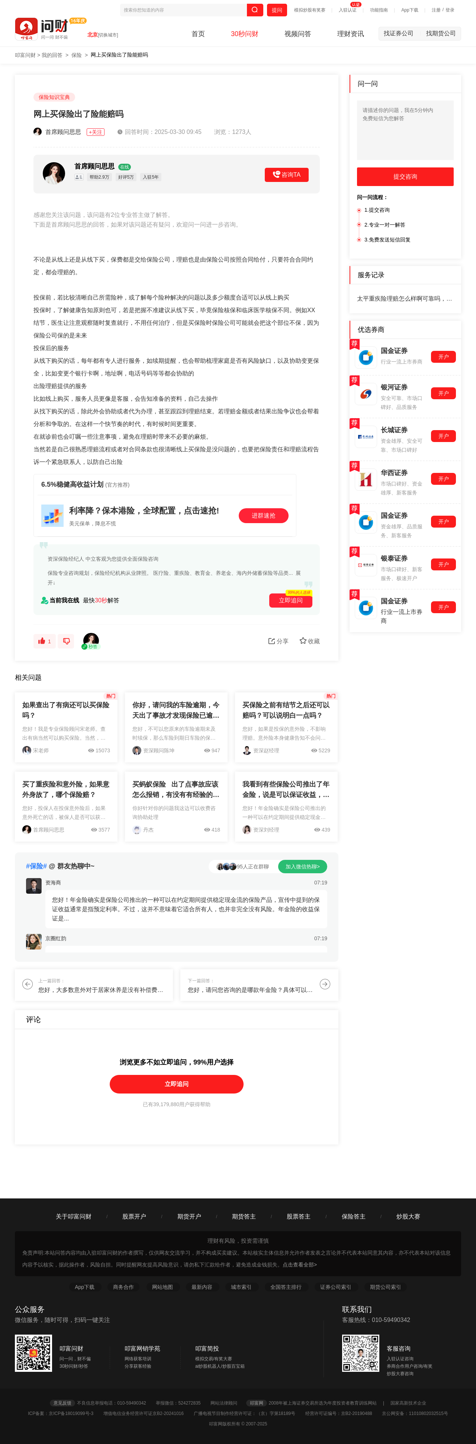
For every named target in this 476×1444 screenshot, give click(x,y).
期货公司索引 (385, 1287)
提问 (277, 10)
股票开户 (134, 1216)
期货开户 (189, 1216)
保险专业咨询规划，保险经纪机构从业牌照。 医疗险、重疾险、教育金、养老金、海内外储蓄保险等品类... (170, 573)
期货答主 (244, 1216)
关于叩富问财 (73, 1216)
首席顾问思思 (69, 132)
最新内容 (203, 1287)
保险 (76, 55)
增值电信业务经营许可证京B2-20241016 (147, 1413)
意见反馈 (62, 1403)
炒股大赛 (408, 1216)
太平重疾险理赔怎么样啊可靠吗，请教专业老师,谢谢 (405, 298)
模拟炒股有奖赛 (309, 10)
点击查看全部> (300, 1265)
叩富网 (256, 1403)
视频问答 (297, 34)
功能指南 (379, 10)
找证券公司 (402, 33)
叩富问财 (25, 55)
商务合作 (123, 1287)
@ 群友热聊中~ (60, 866)
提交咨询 (405, 176)
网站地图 (163, 1287)
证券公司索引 (336, 1287)
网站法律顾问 (227, 1403)
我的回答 (52, 55)
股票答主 (299, 1216)
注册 (436, 10)
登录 (450, 10)
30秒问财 (244, 34)
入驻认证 (348, 10)
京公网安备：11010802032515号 (415, 1413)
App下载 (409, 10)
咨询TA (286, 174)
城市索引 (242, 1287)
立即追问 (177, 1084)
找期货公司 (441, 33)
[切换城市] (108, 35)
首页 (198, 34)
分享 (278, 641)
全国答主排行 (286, 1287)
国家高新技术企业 (408, 1403)
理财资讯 (350, 34)
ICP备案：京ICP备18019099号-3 (65, 1413)
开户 (443, 357)
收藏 (310, 640)
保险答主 (354, 1216)
